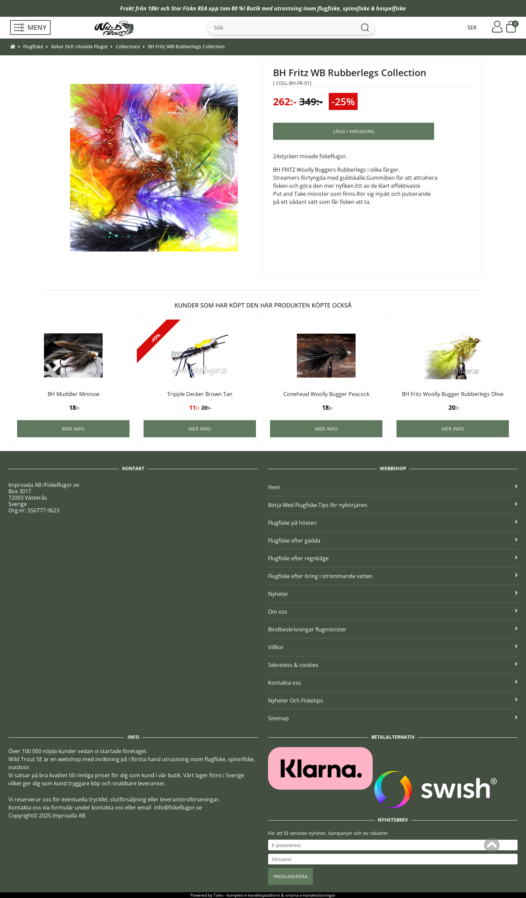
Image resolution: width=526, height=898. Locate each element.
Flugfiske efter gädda (393, 540)
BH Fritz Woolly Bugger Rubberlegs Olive (453, 394)
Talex (218, 895)
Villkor (393, 647)
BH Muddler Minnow (73, 394)
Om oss (393, 611)
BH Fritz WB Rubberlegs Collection (186, 46)
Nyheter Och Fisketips (393, 700)
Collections (128, 46)
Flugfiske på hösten (393, 522)
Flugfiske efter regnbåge (393, 558)
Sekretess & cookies (393, 665)
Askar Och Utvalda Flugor (79, 46)
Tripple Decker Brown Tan (199, 394)
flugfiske (328, 8)
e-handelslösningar (317, 895)
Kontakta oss (393, 682)
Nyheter (393, 594)
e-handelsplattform (262, 895)
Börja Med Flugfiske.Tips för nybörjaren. (393, 505)
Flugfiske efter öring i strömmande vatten (393, 576)
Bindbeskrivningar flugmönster (393, 629)
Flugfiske (33, 46)
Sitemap (393, 718)
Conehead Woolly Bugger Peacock (326, 394)
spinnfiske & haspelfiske (374, 8)
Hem (393, 487)
